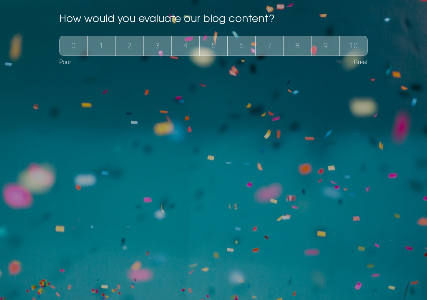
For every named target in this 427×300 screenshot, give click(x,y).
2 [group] (130, 45)
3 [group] (158, 45)
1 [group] (101, 45)
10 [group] (353, 45)
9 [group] (326, 45)
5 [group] (213, 45)
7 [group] (269, 45)
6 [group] (241, 45)
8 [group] (298, 45)
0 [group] (73, 45)
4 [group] (185, 45)
